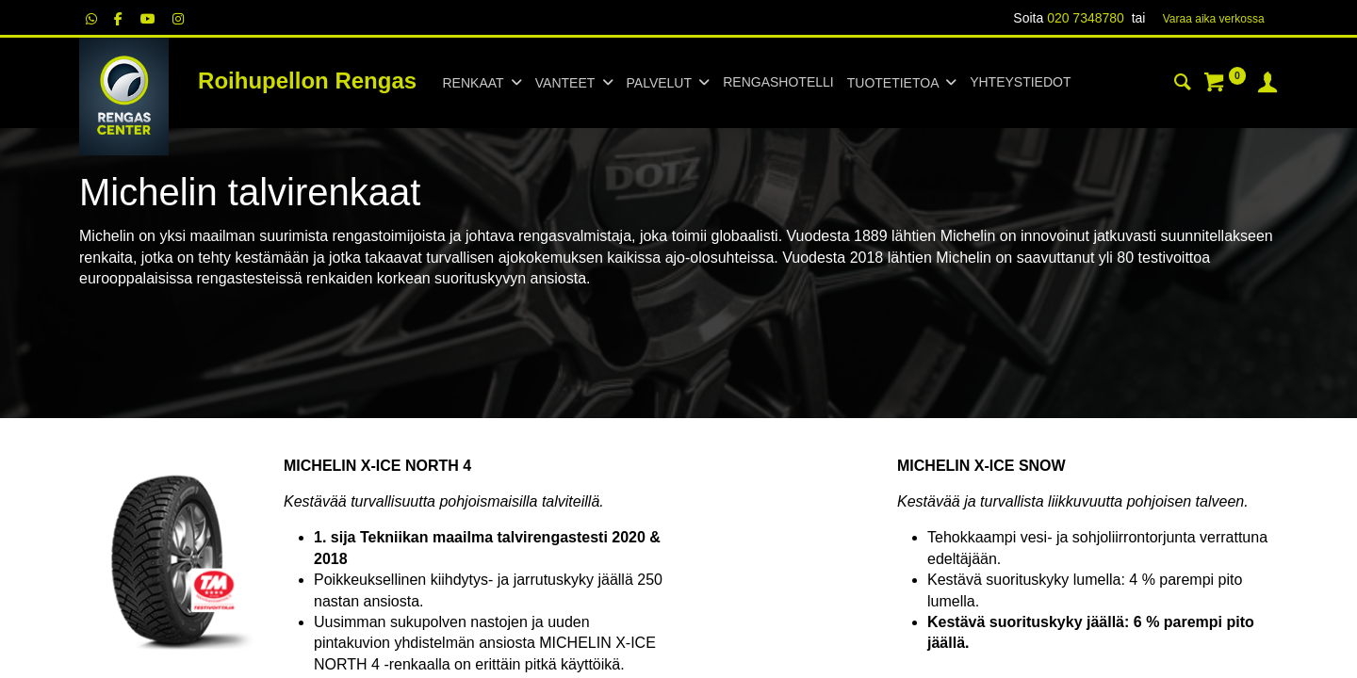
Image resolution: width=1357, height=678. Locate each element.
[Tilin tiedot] (1267, 84)
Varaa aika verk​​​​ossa (1214, 18)
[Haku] (1182, 84)
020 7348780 (1085, 17)
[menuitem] (778, 83)
